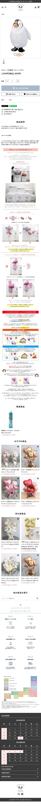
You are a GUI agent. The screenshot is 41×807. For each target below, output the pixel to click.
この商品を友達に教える (8, 111)
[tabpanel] (20, 37)
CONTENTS (5, 773)
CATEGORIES (6, 769)
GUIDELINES (6, 776)
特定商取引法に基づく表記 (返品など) (12, 109)
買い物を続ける (6, 114)
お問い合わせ (10, 94)
